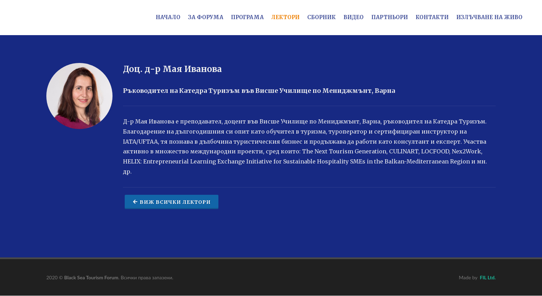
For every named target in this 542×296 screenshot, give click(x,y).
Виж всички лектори (171, 202)
